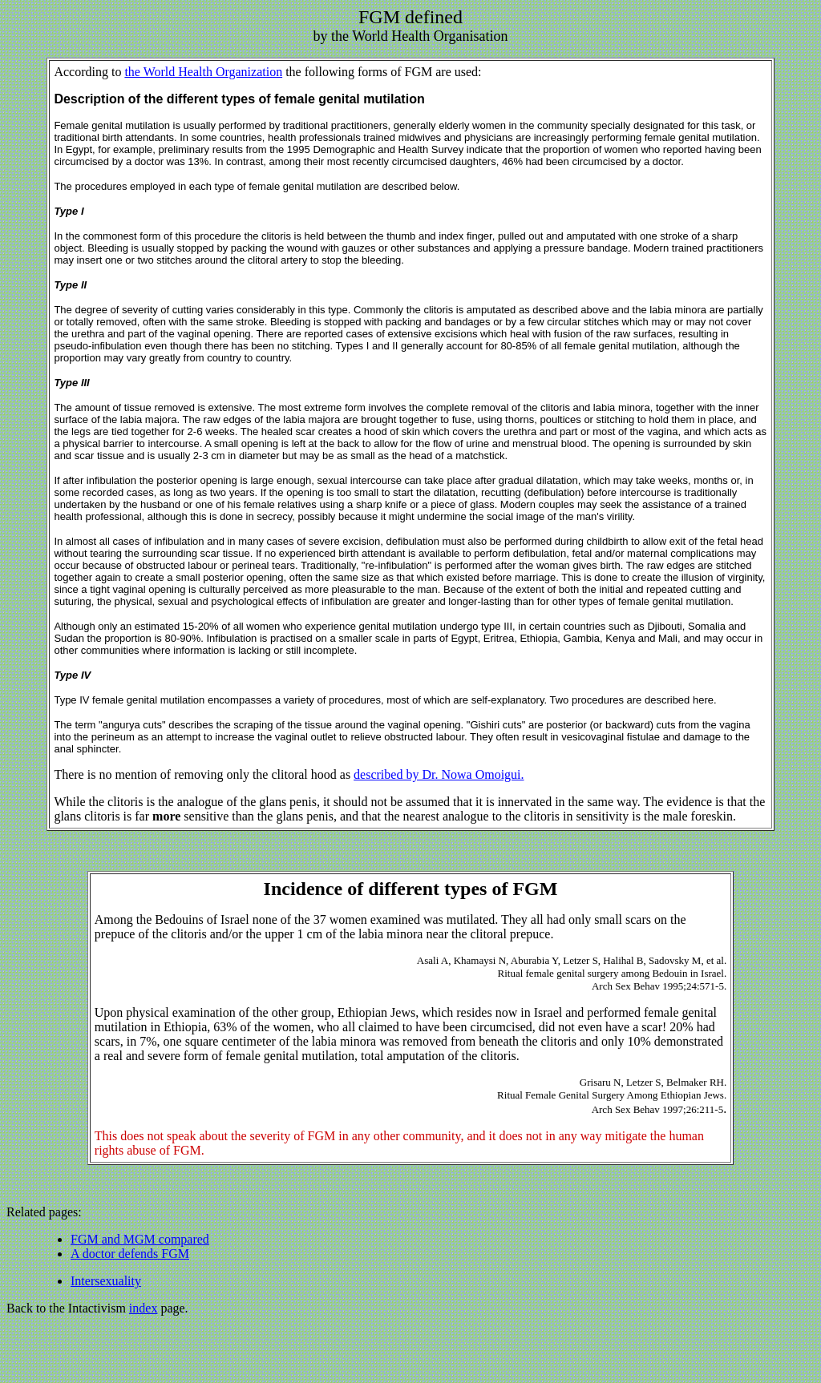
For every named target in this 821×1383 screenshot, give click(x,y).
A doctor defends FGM (130, 1253)
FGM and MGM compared (140, 1239)
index (143, 1308)
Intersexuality (106, 1281)
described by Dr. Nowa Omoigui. (439, 774)
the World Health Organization (203, 72)
